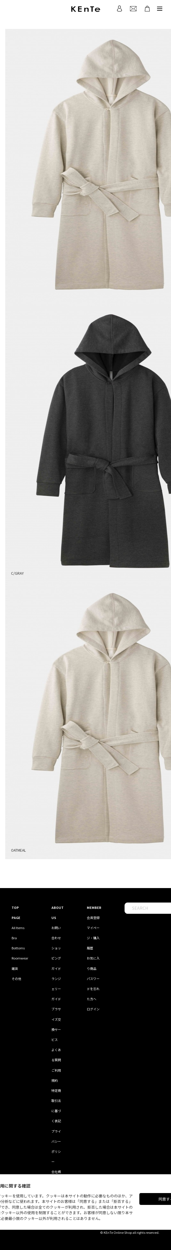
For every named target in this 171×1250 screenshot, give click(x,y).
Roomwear (20, 958)
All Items (18, 927)
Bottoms (18, 948)
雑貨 (15, 968)
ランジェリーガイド (56, 988)
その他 (16, 978)
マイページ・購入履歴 (93, 937)
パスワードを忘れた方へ (93, 988)
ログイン (93, 1009)
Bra (14, 937)
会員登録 (93, 917)
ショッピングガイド (56, 958)
